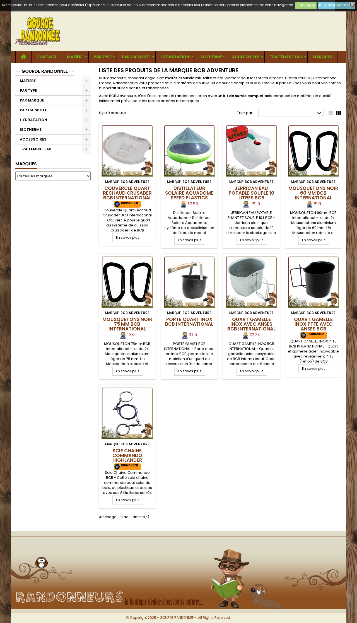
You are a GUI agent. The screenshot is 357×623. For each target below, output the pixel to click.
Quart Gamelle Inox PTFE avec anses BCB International (313, 326)
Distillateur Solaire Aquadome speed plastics (189, 193)
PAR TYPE (103, 57)
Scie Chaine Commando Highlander (127, 455)
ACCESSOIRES (245, 57)
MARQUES (322, 57)
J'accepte (306, 5)
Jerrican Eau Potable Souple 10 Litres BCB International (251, 195)
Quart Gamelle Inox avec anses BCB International (251, 324)
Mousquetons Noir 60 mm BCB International (313, 193)
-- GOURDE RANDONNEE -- (44, 71)
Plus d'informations (336, 5)
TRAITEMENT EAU (286, 57)
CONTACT (47, 57)
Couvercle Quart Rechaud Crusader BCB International (127, 193)
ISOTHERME (210, 57)
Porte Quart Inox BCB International (189, 321)
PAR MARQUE (32, 100)
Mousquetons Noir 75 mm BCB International (127, 324)
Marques (26, 164)
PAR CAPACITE (136, 57)
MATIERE (75, 57)
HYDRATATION (175, 57)
